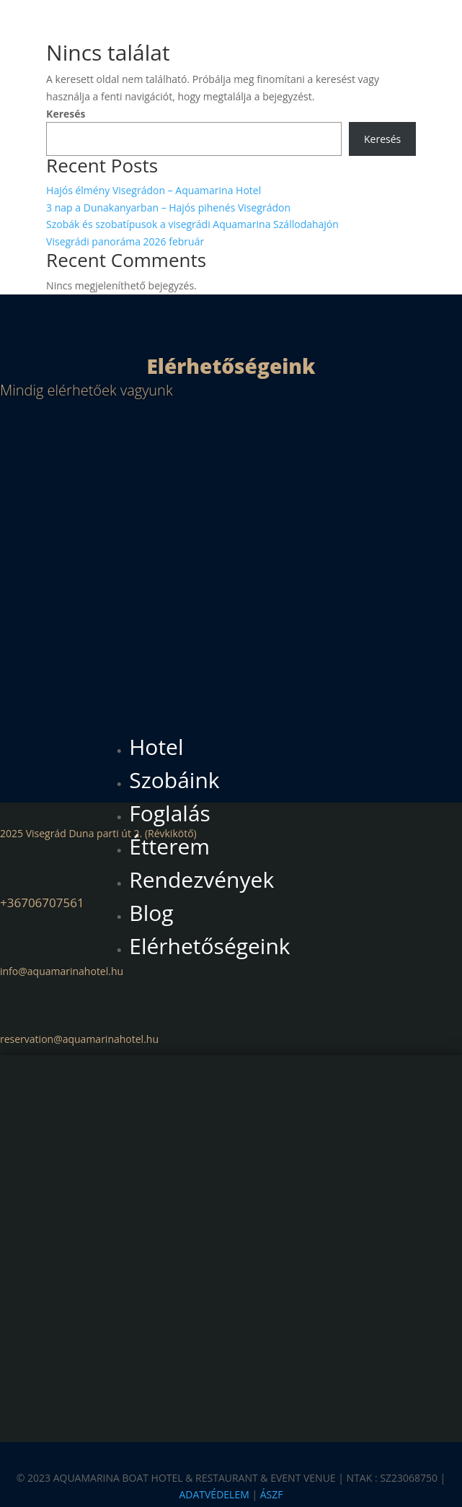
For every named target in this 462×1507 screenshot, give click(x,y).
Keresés (65, 114)
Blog (151, 912)
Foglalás (169, 813)
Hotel (156, 746)
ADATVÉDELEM (214, 1495)
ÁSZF (271, 1495)
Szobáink (174, 780)
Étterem (169, 846)
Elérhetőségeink (209, 946)
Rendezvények (201, 879)
